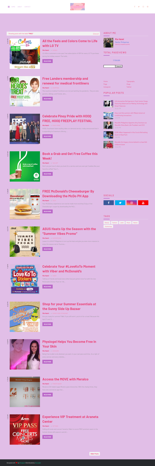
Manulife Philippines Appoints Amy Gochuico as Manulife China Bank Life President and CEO (131, 124)
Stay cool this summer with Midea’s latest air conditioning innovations (130, 114)
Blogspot (22, 463)
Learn (122, 222)
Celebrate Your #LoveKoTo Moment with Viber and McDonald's (68, 268)
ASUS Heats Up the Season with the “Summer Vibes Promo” (69, 231)
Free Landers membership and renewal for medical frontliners (65, 80)
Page (105, 84)
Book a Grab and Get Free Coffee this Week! (70, 156)
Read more (47, 61)
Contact (27, 7)
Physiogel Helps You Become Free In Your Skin (69, 343)
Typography (131, 81)
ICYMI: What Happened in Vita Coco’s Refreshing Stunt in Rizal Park (131, 133)
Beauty (107, 222)
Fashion (114, 222)
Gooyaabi (38, 463)
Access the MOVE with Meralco (65, 379)
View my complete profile (122, 44)
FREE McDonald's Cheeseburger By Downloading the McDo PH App (68, 193)
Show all (96, 34)
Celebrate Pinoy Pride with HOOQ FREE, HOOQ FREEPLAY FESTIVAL (67, 118)
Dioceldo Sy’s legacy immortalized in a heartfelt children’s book (131, 143)
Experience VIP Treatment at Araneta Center (70, 419)
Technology (108, 226)
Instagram (107, 87)
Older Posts (95, 454)
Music (128, 222)
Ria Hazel (46, 50)
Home (13, 7)
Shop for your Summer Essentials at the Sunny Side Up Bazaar (69, 306)
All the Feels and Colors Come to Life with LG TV (69, 43)
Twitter (129, 87)
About (20, 7)
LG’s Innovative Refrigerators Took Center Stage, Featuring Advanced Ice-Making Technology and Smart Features (131, 103)
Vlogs (128, 84)
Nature (135, 222)
